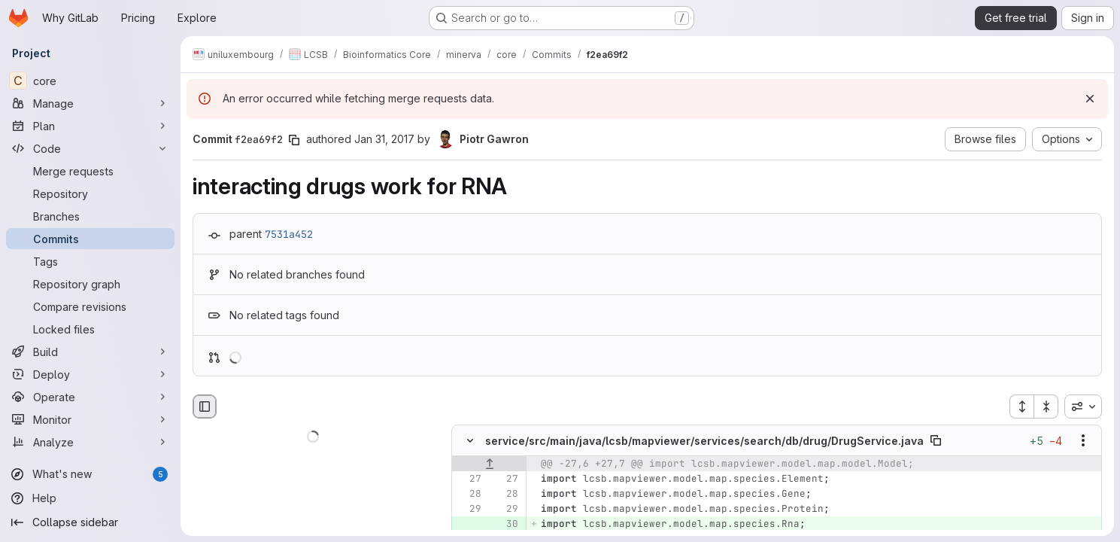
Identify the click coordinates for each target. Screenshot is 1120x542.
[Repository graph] (90, 283)
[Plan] (90, 125)
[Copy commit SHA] (294, 140)
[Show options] (1083, 441)
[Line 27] (468, 479)
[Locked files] (90, 329)
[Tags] (90, 261)
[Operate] (90, 396)
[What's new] (90, 474)
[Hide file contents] (470, 441)
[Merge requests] (90, 170)
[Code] (90, 148)
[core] (90, 80)
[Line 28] (468, 494)
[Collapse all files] (1046, 406)
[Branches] (90, 216)
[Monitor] (90, 419)
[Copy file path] (936, 441)
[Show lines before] (489, 464)
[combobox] (1083, 406)
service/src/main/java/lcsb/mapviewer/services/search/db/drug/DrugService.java (704, 440)
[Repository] (90, 193)
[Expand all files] (1021, 406)
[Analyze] (90, 441)
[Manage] (90, 103)
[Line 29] (468, 509)
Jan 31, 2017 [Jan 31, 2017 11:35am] (384, 138)
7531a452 (289, 234)
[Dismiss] (1090, 99)
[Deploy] (90, 374)
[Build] (90, 351)
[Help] (90, 498)
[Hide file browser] (205, 406)
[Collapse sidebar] (90, 522)
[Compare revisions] (90, 306)
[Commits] (90, 238)
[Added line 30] (505, 524)
